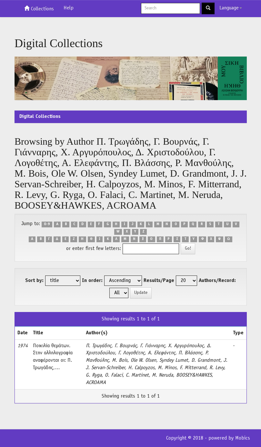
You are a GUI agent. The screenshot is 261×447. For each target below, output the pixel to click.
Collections (39, 8)
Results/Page (159, 280)
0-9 (47, 224)
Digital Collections (40, 116)
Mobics (242, 438)
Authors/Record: (217, 280)
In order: (92, 280)
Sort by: (34, 280)
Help (69, 8)
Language (230, 8)
